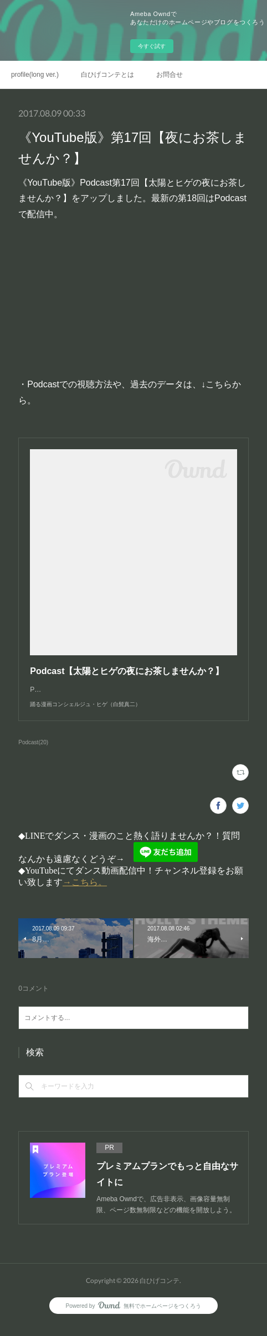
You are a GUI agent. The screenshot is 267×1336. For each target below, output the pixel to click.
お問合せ (169, 74)
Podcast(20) (33, 753)
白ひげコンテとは (107, 74)
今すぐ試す (152, 46)
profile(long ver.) (35, 74)
